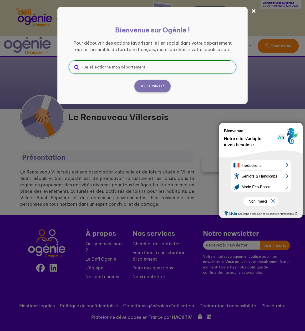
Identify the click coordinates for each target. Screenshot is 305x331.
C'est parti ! (152, 86)
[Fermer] (254, 11)
